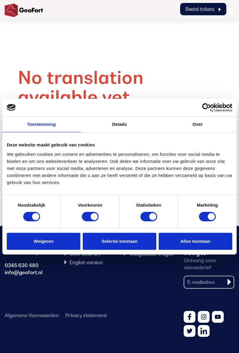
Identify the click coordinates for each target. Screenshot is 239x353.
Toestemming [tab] (41, 123)
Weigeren (44, 241)
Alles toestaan (195, 241)
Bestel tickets (203, 9)
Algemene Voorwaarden (32, 315)
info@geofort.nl (23, 272)
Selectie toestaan (120, 241)
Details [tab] (119, 123)
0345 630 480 (22, 265)
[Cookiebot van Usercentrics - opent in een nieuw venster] (206, 107)
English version (86, 262)
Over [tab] (197, 123)
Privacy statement (86, 315)
